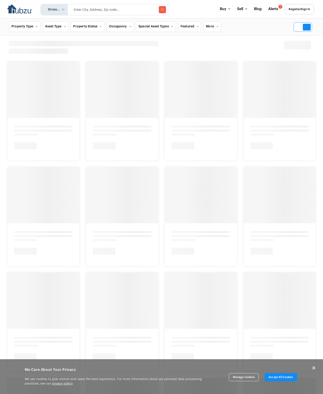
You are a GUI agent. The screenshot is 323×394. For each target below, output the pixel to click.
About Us (109, 324)
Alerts (273, 8)
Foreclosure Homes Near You (110, 138)
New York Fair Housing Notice (26, 266)
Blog (256, 9)
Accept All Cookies (280, 377)
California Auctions (25, 157)
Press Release (113, 330)
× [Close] (314, 368)
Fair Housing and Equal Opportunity (36, 277)
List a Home (185, 336)
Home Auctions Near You (29, 138)
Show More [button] (19, 173)
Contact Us (184, 324)
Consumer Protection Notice (82, 261)
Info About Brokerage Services (31, 261)
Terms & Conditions (103, 277)
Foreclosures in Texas (109, 157)
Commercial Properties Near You (193, 138)
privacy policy (62, 383)
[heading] (200, 47)
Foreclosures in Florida (110, 149)
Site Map (183, 348)
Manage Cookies (244, 377)
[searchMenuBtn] (164, 9)
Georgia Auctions (24, 165)
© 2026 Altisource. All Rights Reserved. (33, 289)
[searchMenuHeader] (119, 9)
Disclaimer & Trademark (139, 277)
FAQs (180, 342)
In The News (112, 336)
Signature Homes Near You (150, 138)
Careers (108, 342)
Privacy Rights (76, 277)
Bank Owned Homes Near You (70, 138)
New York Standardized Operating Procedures (84, 266)
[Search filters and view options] (161, 26)
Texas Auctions (22, 149)
